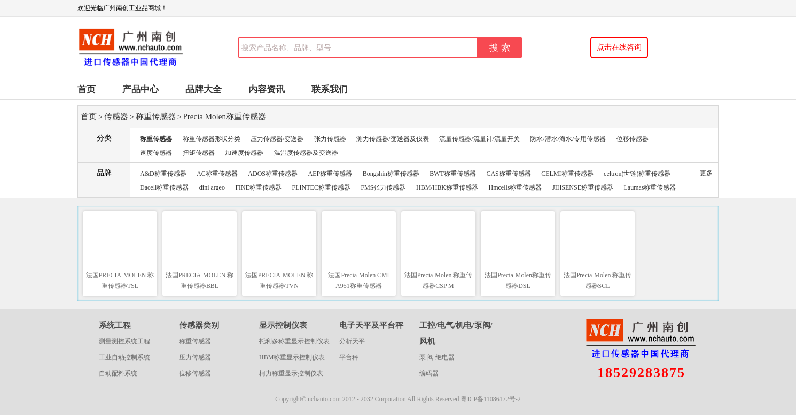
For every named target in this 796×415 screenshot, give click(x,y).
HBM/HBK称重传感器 (447, 187)
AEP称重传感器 (330, 173)
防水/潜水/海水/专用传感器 (568, 139)
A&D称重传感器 (163, 173)
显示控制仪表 (283, 325)
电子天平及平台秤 (371, 325)
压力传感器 (195, 357)
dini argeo (212, 187)
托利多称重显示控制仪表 (294, 341)
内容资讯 (266, 89)
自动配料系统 (118, 373)
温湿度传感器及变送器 (306, 152)
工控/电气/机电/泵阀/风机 (456, 333)
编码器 (429, 373)
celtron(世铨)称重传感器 (637, 173)
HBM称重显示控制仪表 (292, 357)
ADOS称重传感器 (273, 173)
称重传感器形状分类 (211, 139)
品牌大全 (203, 89)
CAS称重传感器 (508, 173)
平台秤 (348, 357)
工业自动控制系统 (124, 357)
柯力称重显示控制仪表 (291, 373)
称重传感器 (156, 116)
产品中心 (140, 89)
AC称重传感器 (217, 173)
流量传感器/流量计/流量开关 (479, 139)
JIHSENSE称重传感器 (582, 187)
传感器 (116, 116)
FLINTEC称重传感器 (321, 187)
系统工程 (115, 325)
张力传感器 (330, 139)
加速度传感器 (244, 152)
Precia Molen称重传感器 (224, 116)
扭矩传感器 (199, 152)
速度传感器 (156, 152)
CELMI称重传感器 (567, 173)
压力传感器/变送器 (277, 139)
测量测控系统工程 (124, 341)
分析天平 (352, 341)
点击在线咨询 (619, 47)
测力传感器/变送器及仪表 (392, 139)
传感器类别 (199, 325)
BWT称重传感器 (453, 173)
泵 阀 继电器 (437, 357)
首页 (86, 89)
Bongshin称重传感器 (391, 173)
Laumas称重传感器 (650, 187)
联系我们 (329, 89)
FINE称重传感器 (258, 187)
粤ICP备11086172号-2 (490, 399)
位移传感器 (632, 139)
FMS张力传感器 (383, 187)
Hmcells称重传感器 (515, 187)
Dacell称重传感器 (164, 187)
